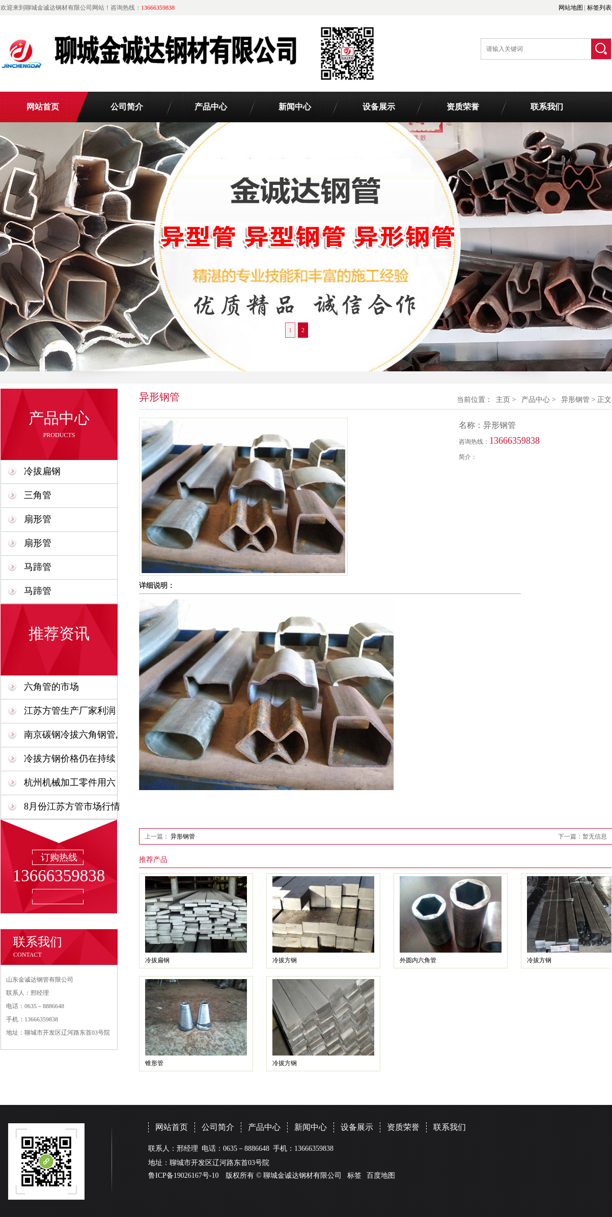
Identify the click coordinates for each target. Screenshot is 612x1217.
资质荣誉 (463, 106)
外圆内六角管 (418, 960)
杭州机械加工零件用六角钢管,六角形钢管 (70, 785)
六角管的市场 (51, 687)
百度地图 (381, 1175)
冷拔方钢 (284, 960)
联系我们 (547, 106)
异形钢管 (575, 399)
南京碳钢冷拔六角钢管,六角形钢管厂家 (71, 737)
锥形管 (154, 1063)
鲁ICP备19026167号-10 (183, 1175)
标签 (354, 1175)
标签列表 (599, 7)
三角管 (37, 495)
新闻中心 (295, 106)
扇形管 (37, 519)
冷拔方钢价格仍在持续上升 (70, 761)
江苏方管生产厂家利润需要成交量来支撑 (70, 714)
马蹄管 (37, 567)
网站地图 (571, 7)
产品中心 (210, 106)
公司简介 (126, 106)
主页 (503, 399)
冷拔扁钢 (42, 471)
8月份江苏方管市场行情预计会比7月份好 (72, 809)
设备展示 (379, 106)
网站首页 (42, 106)
